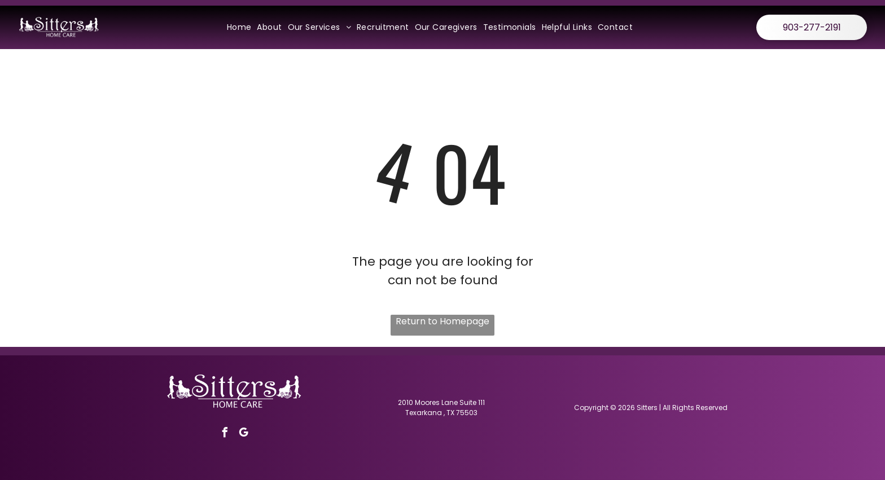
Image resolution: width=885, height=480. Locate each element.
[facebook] (225, 434)
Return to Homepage (442, 321)
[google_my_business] (244, 434)
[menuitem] (239, 27)
